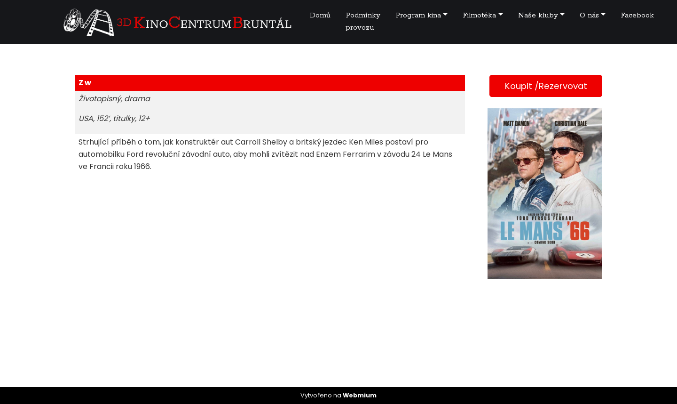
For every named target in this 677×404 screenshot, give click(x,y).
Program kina (418, 15)
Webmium (360, 395)
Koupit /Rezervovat (546, 86)
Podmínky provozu (363, 21)
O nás (589, 15)
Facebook (637, 15)
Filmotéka (479, 15)
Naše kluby (538, 15)
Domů (320, 15)
